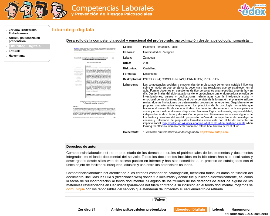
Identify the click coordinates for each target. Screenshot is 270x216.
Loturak (14, 51)
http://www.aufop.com (214, 132)
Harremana (17, 55)
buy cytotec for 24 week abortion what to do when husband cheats (204, 123)
